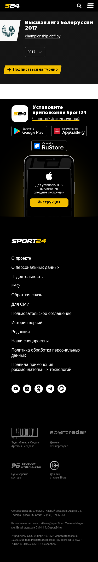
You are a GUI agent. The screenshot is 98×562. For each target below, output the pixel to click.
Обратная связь (26, 295)
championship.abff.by (43, 36)
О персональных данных (35, 267)
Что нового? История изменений (56, 119)
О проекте (21, 258)
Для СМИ (20, 304)
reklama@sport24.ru (52, 523)
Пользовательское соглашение (41, 313)
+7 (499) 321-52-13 (53, 515)
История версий (26, 322)
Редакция (20, 332)
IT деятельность (27, 276)
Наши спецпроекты (30, 341)
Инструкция (49, 202)
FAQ (15, 285)
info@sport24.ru (52, 527)
